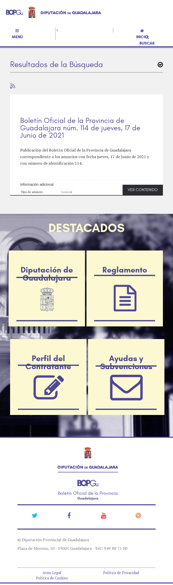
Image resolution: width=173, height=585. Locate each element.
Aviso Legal (52, 572)
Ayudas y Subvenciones (126, 352)
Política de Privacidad (121, 572)
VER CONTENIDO (143, 189)
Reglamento (124, 260)
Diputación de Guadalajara (47, 264)
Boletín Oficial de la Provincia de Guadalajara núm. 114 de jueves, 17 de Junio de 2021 (80, 128)
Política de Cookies (52, 578)
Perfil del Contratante (48, 352)
